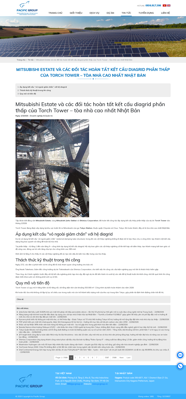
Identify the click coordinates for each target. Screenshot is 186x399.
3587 (107, 357)
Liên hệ (165, 12)
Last (128, 357)
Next (121, 357)
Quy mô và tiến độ (28, 94)
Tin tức (126, 12)
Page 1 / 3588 (61, 357)
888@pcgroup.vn (75, 383)
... (101, 357)
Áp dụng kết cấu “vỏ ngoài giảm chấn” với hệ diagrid (43, 87)
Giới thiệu (76, 12)
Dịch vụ (94, 12)
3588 (114, 357)
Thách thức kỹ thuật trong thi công (35, 90)
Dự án (110, 12)
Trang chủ (55, 12)
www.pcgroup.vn (100, 383)
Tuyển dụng (146, 12)
